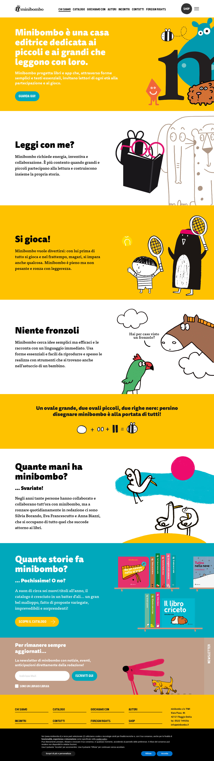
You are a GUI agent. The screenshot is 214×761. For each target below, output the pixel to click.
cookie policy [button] (101, 739)
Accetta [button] (164, 753)
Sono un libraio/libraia (32, 686)
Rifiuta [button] (148, 753)
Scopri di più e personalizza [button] (58, 753)
